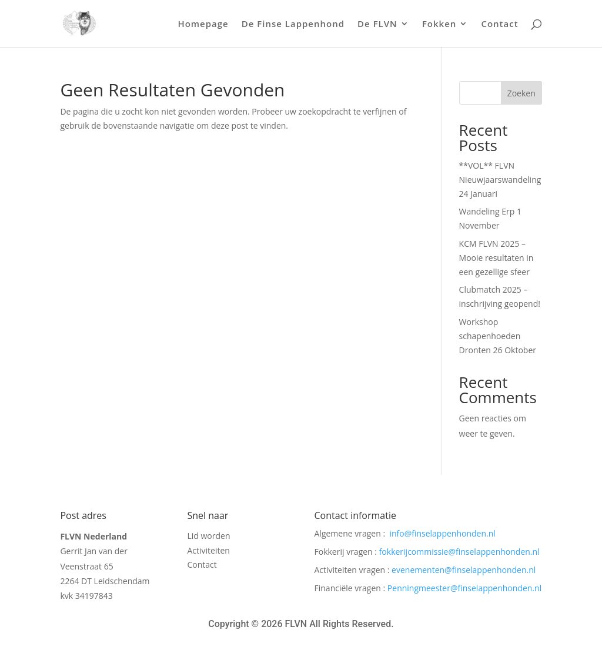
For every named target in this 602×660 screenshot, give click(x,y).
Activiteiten (208, 552)
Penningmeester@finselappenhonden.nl (464, 588)
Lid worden (208, 537)
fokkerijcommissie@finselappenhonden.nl (459, 551)
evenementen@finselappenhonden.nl (464, 569)
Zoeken (521, 93)
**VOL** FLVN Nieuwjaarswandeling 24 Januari (500, 179)
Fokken (439, 24)
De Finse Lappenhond (293, 24)
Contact (499, 24)
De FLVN (377, 24)
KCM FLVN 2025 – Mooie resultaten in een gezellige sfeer (496, 257)
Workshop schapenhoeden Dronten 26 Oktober (497, 336)
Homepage (203, 24)
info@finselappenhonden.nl (442, 533)
